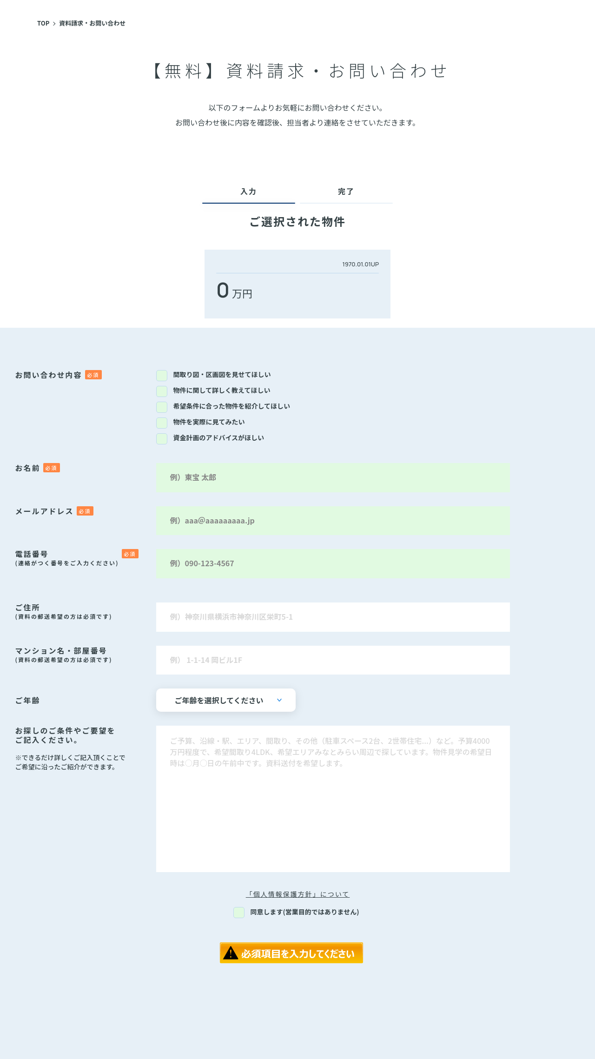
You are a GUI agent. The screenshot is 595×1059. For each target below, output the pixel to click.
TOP (43, 23)
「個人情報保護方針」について (298, 894)
